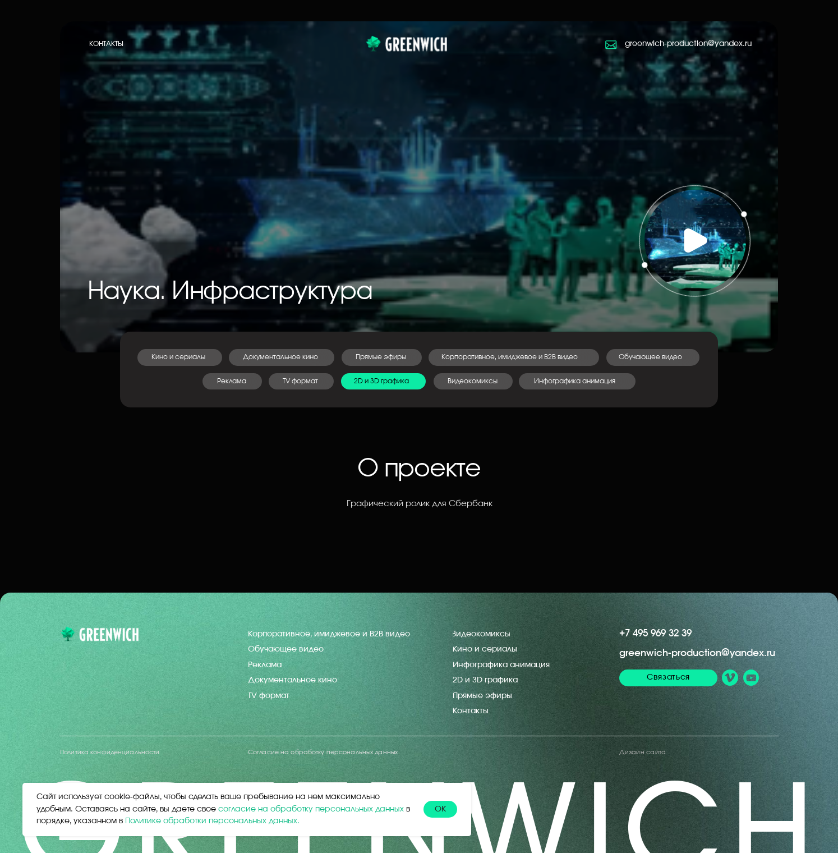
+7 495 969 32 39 (655, 633)
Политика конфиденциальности (109, 752)
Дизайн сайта (642, 752)
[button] (695, 241)
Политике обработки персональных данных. (212, 821)
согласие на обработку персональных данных (311, 809)
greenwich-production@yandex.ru (697, 653)
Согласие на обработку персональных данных (323, 752)
